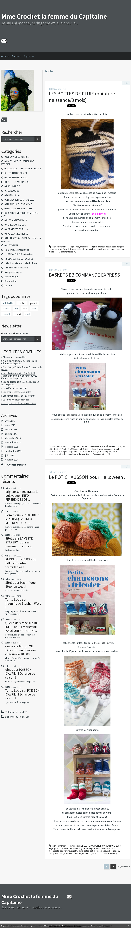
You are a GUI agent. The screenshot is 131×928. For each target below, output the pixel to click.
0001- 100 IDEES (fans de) (16, 156)
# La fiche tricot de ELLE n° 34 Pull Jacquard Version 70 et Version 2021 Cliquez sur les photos (19, 376)
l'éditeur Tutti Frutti (101, 642)
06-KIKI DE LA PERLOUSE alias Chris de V (20, 215)
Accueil (5, 56)
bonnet (6, 314)
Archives (16, 56)
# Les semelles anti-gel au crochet (18, 395)
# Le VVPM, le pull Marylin (14, 388)
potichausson (96, 851)
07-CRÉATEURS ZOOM (15, 224)
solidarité (8, 303)
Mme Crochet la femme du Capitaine (54, 16)
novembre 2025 (13, 442)
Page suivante (123, 866)
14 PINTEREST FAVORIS (16, 267)
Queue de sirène (16, 623)
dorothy (74, 851)
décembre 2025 (13, 438)
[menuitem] (6, 56)
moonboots (115, 249)
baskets (101, 246)
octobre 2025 (11, 446)
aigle (114, 246)
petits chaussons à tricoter (97, 249)
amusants (59, 853)
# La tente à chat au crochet (15, 399)
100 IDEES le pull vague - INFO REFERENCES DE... (21, 495)
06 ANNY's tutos (12, 195)
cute (94, 853)
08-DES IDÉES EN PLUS (16, 229)
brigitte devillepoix (76, 249)
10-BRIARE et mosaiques (16, 249)
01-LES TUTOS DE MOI (15, 173)
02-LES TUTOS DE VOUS (16, 177)
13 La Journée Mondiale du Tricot (21, 263)
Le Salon (8, 285)
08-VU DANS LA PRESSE (16, 233)
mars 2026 (10, 425)
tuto (24, 308)
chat (27, 314)
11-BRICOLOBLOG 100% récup (19, 254)
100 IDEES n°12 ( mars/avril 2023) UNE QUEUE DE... (22, 627)
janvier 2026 (11, 434)
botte (108, 246)
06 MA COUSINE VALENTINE (18, 208)
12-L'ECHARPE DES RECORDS (18, 258)
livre (77, 246)
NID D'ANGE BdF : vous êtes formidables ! (20, 563)
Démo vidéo (10, 281)
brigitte (10, 492)
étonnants (69, 853)
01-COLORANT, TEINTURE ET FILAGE (22, 168)
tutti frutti (62, 249)
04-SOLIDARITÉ (12, 186)
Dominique (13, 515)
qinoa (9, 646)
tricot (18, 314)
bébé (109, 851)
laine (34, 308)
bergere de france (76, 451)
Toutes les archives (15, 464)
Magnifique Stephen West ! (20, 584)
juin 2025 (9, 455)
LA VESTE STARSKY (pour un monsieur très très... (19, 542)
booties (78, 853)
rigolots (116, 851)
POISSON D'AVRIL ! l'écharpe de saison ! (20, 673)
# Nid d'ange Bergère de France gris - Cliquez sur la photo (19, 362)
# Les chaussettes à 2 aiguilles (16, 391)
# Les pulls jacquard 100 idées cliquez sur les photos (20, 383)
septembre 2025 (13, 451)
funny (51, 853)
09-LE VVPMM (11, 245)
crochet (22, 303)
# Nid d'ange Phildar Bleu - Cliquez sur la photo (21, 368)
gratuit (33, 303)
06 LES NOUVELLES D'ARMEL (18, 204)
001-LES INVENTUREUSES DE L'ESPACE (17, 163)
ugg (104, 851)
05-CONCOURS (11, 190)
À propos (29, 56)
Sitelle (9, 538)
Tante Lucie (13, 599)
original (93, 246)
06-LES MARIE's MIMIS (15, 220)
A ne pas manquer (13, 272)
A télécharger (11, 276)
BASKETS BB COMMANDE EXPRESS (84, 275)
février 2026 (11, 429)
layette (6, 308)
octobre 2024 (11, 459)
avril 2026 (10, 421)
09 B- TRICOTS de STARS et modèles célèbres (21, 240)
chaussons (85, 246)
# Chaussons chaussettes (13, 357)
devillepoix (86, 853)
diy (16, 308)
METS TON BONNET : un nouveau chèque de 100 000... (20, 650)
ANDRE (10, 559)
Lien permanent (57, 246)
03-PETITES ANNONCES (16, 182)
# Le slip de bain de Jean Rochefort (18, 403)
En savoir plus (107, 926)
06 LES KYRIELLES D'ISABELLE (19, 199)
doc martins (84, 454)
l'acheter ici (71, 414)
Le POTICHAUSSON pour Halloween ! (87, 477)
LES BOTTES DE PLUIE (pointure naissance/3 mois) (82, 97)
